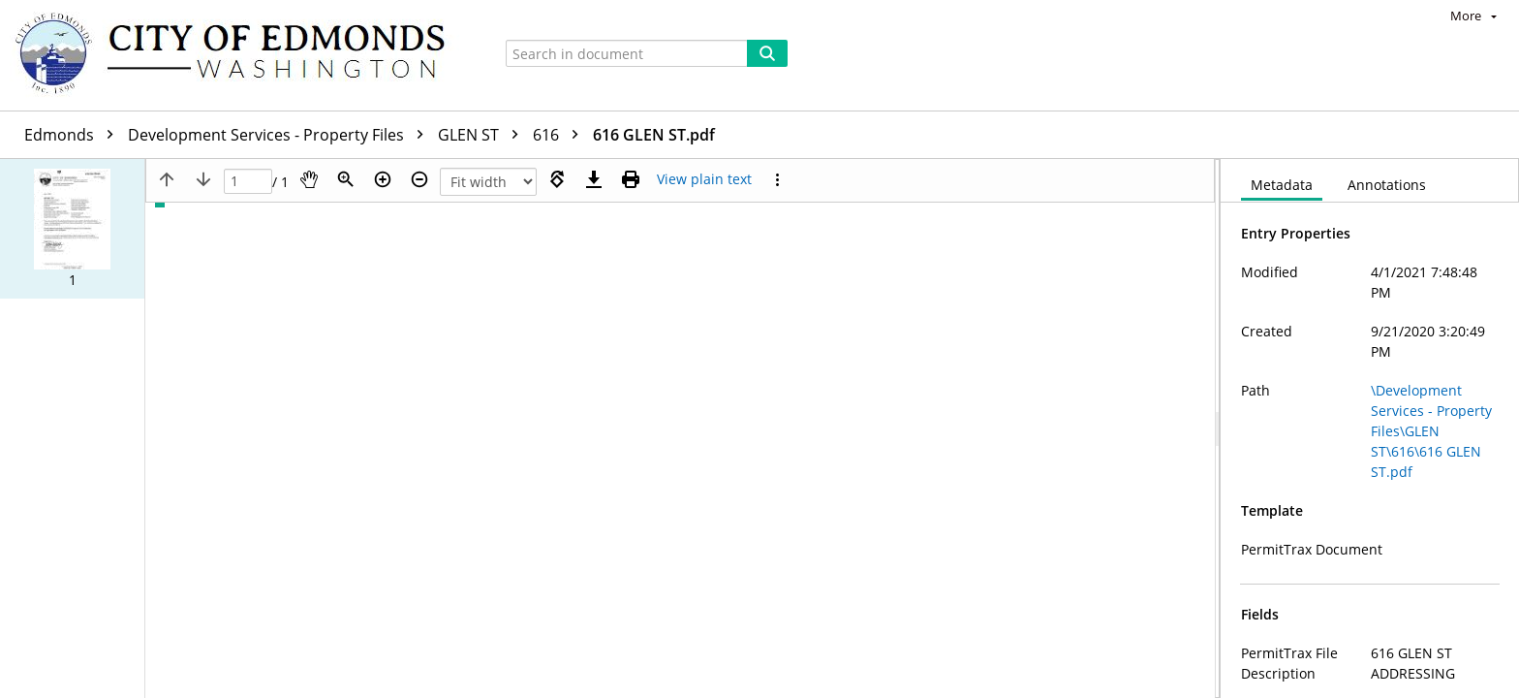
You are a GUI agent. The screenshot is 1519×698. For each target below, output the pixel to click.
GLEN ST (483, 134)
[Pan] (309, 179)
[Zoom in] (382, 179)
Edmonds (73, 134)
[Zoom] (345, 179)
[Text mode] (704, 179)
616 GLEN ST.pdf (654, 134)
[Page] (248, 182)
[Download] (593, 179)
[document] (1370, 428)
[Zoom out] (419, 179)
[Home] (239, 55)
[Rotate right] (557, 179)
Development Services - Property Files (280, 134)
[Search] (767, 53)
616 (560, 134)
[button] (72, 229)
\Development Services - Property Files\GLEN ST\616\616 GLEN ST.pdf (1431, 431)
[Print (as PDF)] (630, 179)
